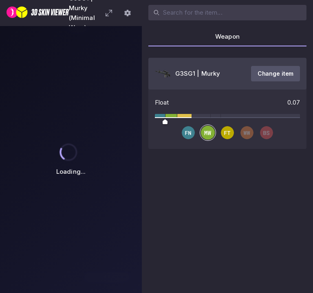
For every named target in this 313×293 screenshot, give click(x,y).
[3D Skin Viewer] (38, 13)
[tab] (227, 39)
